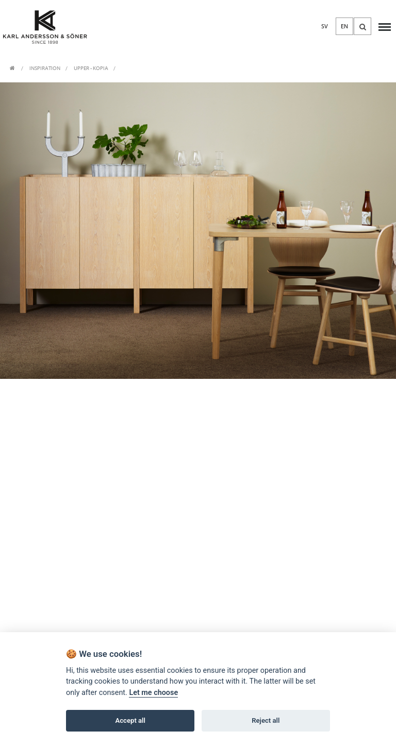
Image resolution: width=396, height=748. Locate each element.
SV (324, 26)
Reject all (265, 720)
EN (344, 26)
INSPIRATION (44, 68)
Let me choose (153, 692)
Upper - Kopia (91, 68)
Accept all (130, 720)
